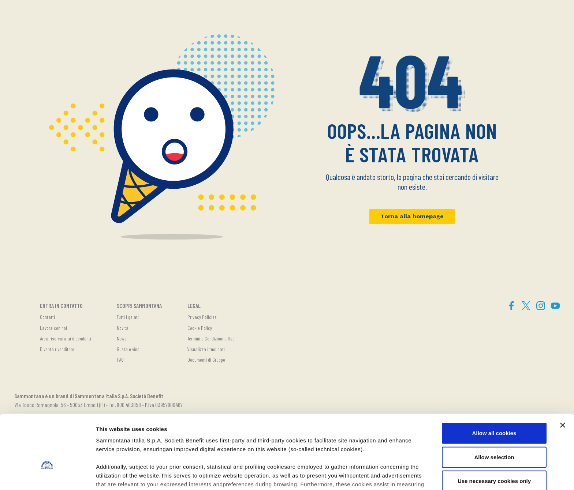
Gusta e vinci (129, 349)
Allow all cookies (494, 384)
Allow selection (494, 408)
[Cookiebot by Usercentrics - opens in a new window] (47, 475)
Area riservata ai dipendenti (65, 338)
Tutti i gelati (128, 317)
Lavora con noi (53, 328)
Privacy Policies (202, 317)
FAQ (120, 360)
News (122, 338)
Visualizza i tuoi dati (206, 349)
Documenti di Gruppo (206, 360)
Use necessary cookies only (494, 432)
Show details (384, 475)
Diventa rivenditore (57, 349)
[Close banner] (562, 376)
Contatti (47, 317)
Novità (122, 328)
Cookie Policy (199, 328)
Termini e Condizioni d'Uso (211, 338)
